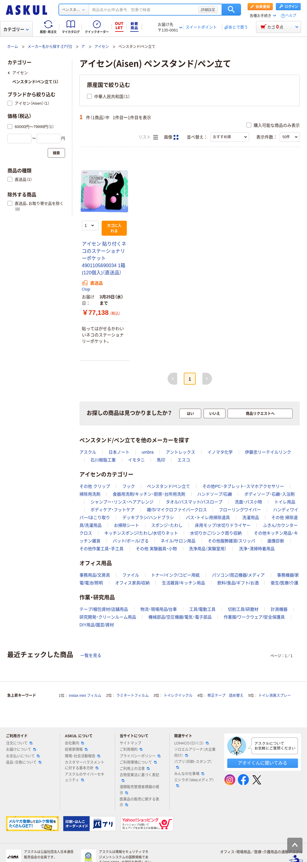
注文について (19, 743)
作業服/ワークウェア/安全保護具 (254, 617)
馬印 (161, 460)
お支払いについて (23, 756)
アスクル (87, 452)
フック (128, 486)
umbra (148, 452)
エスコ (183, 460)
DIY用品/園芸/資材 (96, 624)
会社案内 (74, 743)
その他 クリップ (94, 486)
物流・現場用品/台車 (158, 609)
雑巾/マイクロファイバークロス (177, 509)
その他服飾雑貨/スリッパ (231, 540)
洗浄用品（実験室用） (208, 548)
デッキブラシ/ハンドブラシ (148, 517)
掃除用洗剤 (89, 494)
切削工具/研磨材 (243, 609)
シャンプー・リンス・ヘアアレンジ (122, 502)
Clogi (86, 289)
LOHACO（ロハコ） (191, 743)
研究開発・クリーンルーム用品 (107, 617)
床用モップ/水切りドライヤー (223, 525)
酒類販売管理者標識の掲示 (139, 790)
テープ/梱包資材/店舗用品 (103, 609)
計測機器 (279, 609)
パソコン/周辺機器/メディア (238, 575)
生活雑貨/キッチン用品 (183, 582)
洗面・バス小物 (248, 502)
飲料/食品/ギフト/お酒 (238, 582)
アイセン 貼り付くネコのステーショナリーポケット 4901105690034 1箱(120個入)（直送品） (104, 258)
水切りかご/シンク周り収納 (216, 533)
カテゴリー (16, 29)
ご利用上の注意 (135, 769)
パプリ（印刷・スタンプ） (193, 764)
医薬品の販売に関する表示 (139, 802)
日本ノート (119, 452)
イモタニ (136, 460)
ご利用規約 (131, 749)
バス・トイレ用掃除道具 (208, 517)
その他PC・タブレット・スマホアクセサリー (243, 486)
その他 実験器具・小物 (156, 548)
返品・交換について (23, 762)
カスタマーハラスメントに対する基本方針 (84, 765)
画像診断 (275, 540)
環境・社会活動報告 (82, 756)
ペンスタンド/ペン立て (168, 486)
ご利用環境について (138, 762)
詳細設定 (208, 9)
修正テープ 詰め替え (225, 695)
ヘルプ (290, 16)
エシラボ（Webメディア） (194, 782)
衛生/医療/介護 (284, 582)
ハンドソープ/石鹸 (214, 494)
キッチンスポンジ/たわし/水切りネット (141, 533)
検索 (231, 10)
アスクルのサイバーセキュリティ (84, 777)
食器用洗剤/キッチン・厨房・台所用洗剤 (149, 494)
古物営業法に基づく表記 (139, 777)
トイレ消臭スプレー (274, 695)
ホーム (12, 47)
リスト (148, 137)
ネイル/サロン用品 (178, 540)
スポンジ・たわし (167, 525)
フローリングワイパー (240, 509)
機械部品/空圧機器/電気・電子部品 (180, 617)
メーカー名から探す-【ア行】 (50, 47)
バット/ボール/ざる (131, 540)
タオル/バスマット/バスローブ (194, 502)
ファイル (130, 575)
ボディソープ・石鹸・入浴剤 (269, 494)
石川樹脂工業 (103, 460)
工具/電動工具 (202, 609)
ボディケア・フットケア (113, 509)
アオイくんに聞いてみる (262, 762)
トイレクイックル (178, 695)
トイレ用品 (284, 502)
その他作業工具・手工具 (101, 548)
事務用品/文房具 (94, 575)
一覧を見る (90, 655)
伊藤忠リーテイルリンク (268, 452)
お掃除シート (126, 525)
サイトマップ (130, 743)
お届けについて (21, 749)
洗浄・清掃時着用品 (257, 548)
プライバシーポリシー (140, 756)
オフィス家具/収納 (132, 582)
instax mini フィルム (85, 695)
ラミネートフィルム (132, 695)
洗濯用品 (250, 517)
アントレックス (180, 452)
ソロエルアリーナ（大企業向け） (195, 752)
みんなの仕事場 (189, 774)
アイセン (101, 47)
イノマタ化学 (220, 452)
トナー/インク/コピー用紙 (175, 575)
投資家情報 (76, 749)
